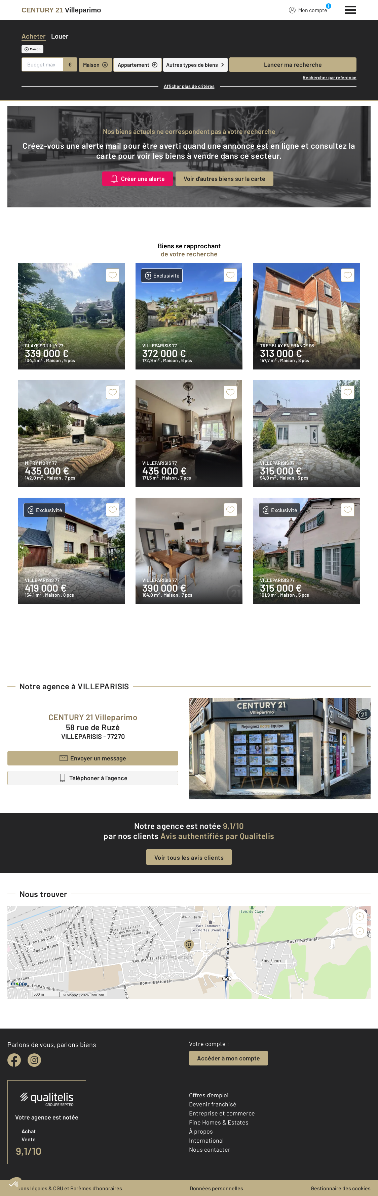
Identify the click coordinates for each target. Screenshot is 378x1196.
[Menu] (350, 9)
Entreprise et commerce (222, 1113)
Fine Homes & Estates (219, 1122)
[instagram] (34, 1060)
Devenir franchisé (212, 1104)
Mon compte (308, 9)
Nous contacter (209, 1149)
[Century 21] (61, 10)
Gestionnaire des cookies (341, 1188)
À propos (201, 1131)
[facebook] (14, 1060)
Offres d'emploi (209, 1095)
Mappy (72, 995)
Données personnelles (216, 1188)
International (206, 1140)
